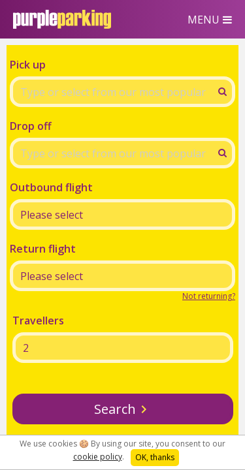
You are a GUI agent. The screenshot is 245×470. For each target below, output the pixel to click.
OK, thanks (154, 457)
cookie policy (97, 456)
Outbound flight (51, 187)
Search (115, 409)
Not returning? (208, 296)
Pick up (28, 64)
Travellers (38, 320)
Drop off (31, 126)
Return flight (43, 249)
